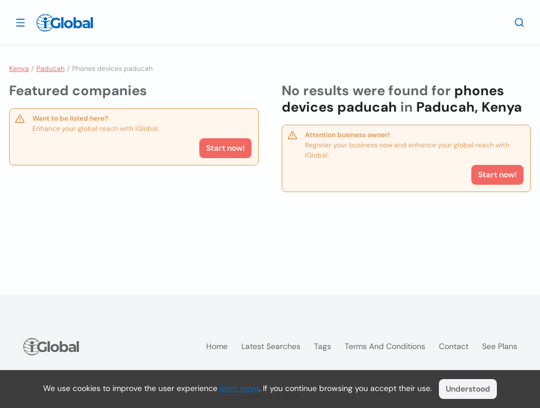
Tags (322, 346)
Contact (453, 346)
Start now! (225, 148)
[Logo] (64, 22)
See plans (499, 346)
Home (217, 346)
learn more (239, 388)
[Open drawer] (20, 22)
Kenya (19, 68)
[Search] (519, 22)
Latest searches (270, 346)
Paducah (50, 68)
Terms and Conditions (385, 346)
